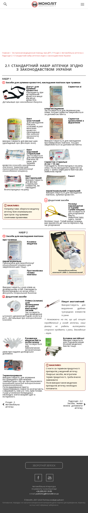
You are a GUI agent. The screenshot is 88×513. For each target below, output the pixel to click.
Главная (6, 53)
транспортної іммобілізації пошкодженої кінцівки (18, 169)
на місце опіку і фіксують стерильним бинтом (19, 292)
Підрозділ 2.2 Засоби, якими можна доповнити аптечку (73, 404)
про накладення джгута (29, 101)
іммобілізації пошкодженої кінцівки (18, 264)
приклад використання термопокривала (22, 384)
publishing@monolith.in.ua (47, 493)
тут (48, 333)
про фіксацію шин (25, 142)
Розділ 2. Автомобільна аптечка (67, 53)
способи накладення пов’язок (19, 166)
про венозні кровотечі (33, 134)
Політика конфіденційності (53, 500)
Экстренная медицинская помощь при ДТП (31, 53)
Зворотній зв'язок (44, 465)
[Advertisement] (44, 32)
